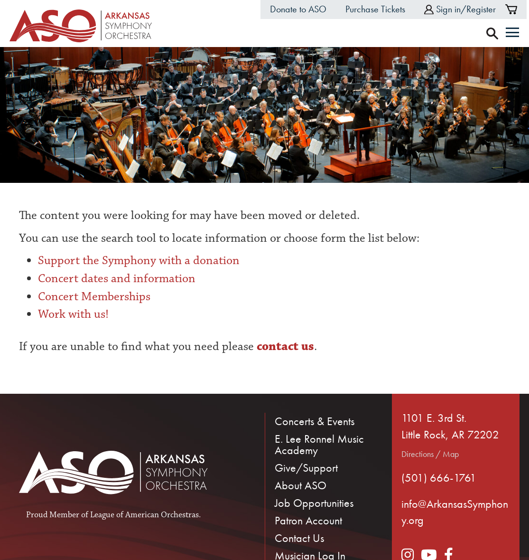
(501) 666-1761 (438, 477)
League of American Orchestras (144, 515)
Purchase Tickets (375, 9)
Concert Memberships (94, 296)
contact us (284, 346)
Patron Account (308, 520)
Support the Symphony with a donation (139, 260)
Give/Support (306, 467)
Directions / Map (430, 453)
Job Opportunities (314, 502)
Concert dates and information (116, 278)
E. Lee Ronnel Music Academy (319, 444)
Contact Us (299, 538)
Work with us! (73, 314)
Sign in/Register (460, 9)
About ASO (300, 485)
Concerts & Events (314, 421)
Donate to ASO (298, 9)
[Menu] (512, 33)
